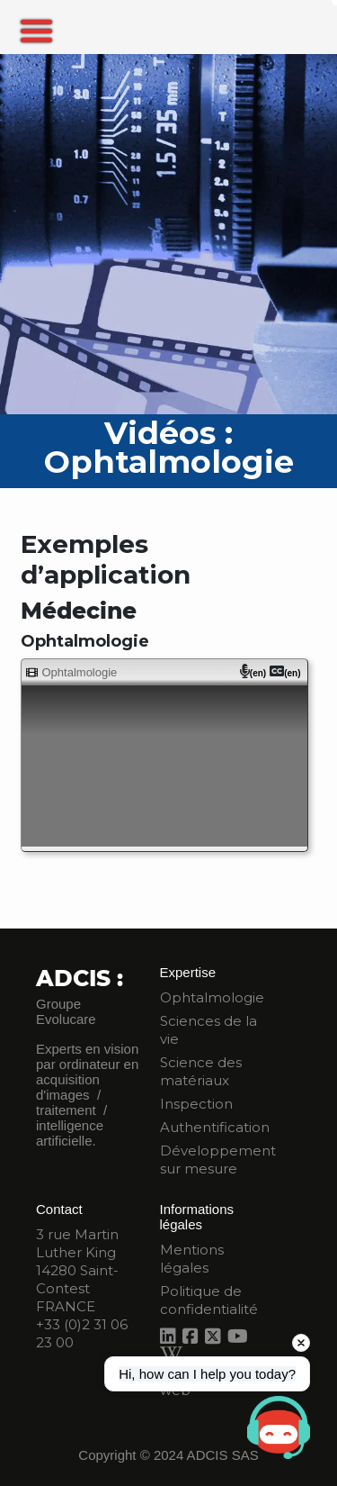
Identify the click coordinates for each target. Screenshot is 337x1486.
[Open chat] (278, 1427)
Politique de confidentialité (209, 1300)
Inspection (196, 1103)
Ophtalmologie (212, 997)
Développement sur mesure (218, 1159)
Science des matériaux (201, 1071)
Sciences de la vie (208, 1029)
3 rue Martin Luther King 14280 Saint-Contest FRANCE (77, 1270)
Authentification (215, 1127)
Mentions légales (192, 1258)
